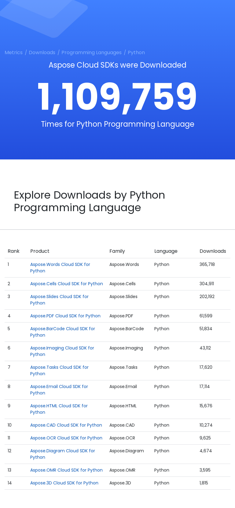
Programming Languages (91, 52)
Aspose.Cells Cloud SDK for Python (66, 284)
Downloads (42, 52)
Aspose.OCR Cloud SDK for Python (66, 438)
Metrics (14, 52)
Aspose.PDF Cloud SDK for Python (65, 316)
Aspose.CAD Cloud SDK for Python (66, 425)
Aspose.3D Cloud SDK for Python (64, 483)
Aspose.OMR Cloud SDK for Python (66, 470)
